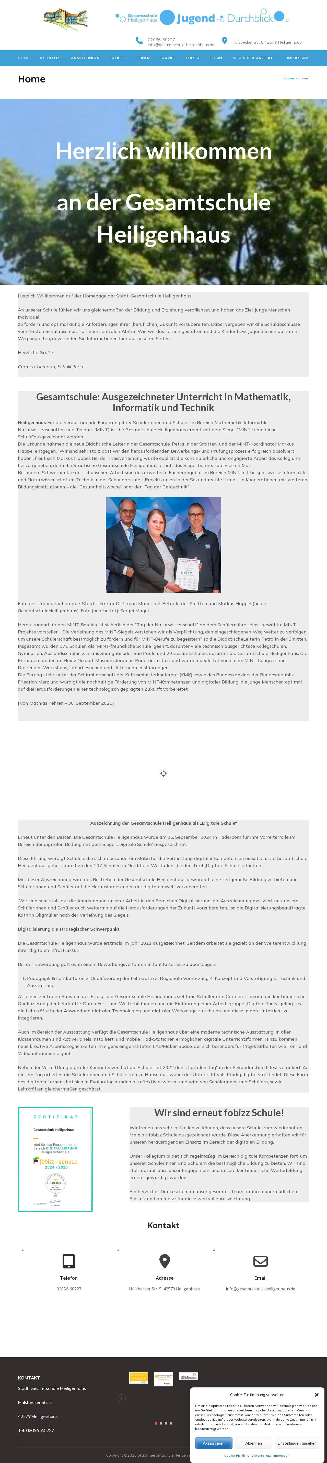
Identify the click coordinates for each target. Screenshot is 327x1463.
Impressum (297, 58)
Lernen (142, 58)
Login (216, 58)
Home (23, 58)
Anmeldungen (85, 58)
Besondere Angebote (254, 58)
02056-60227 (161, 39)
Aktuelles (50, 58)
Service (168, 58)
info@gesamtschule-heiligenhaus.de (181, 44)
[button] (316, 1416)
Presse (193, 58)
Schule (117, 58)
